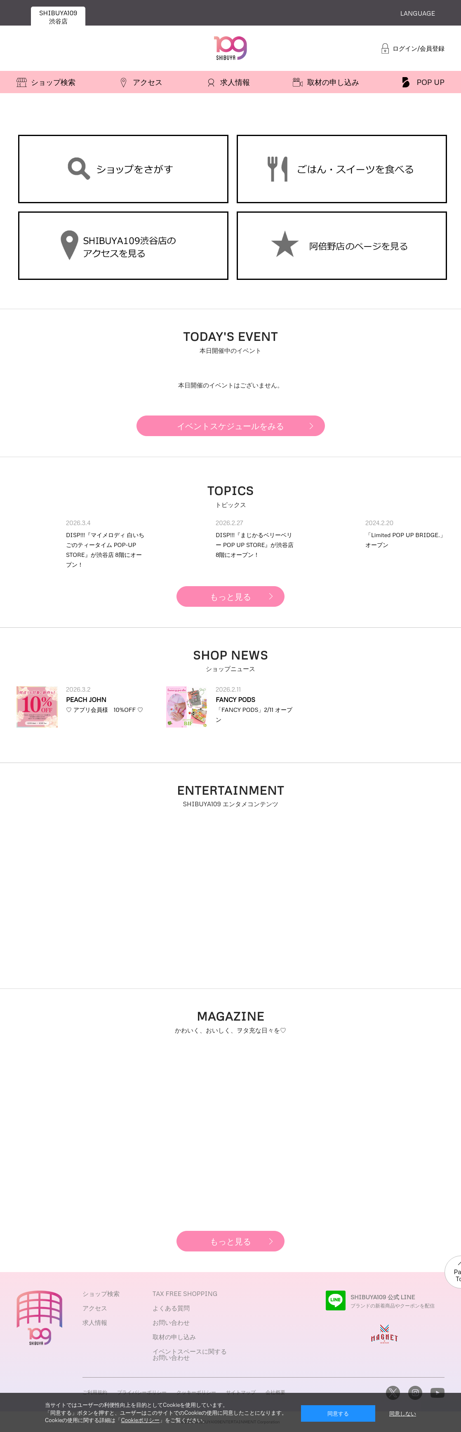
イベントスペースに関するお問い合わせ (190, 1354)
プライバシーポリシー (142, 1392)
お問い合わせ (171, 1322)
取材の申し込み (174, 1336)
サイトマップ (241, 1392)
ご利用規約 (94, 1392)
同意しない (402, 1413)
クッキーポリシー (196, 1392)
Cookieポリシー (140, 1420)
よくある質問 (171, 1308)
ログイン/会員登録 (419, 48)
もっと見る (230, 596)
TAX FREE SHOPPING (185, 1293)
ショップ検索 (101, 1293)
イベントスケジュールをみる (230, 426)
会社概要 (275, 1392)
